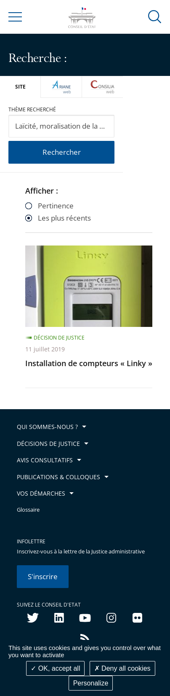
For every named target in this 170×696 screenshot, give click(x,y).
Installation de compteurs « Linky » (88, 363)
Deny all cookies (122, 668)
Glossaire (28, 509)
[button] (155, 16)
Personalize (91, 683)
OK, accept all (55, 668)
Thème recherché (32, 109)
